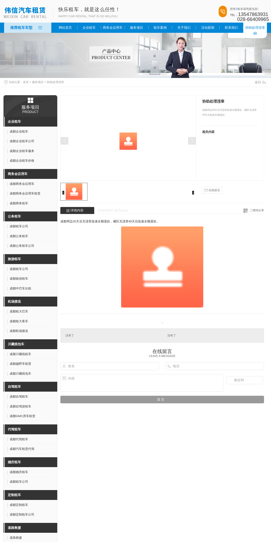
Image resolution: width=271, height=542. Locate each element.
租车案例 (160, 27)
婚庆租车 (14, 462)
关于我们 (184, 27)
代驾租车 (14, 429)
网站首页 (65, 27)
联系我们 (231, 27)
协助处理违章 (255, 27)
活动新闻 (207, 27)
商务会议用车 (113, 27)
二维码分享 (257, 210)
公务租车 (14, 216)
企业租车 (89, 27)
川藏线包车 (16, 344)
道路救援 (14, 527)
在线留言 (212, 190)
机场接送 (14, 301)
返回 (260, 82)
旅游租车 (14, 259)
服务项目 (136, 27)
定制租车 (14, 495)
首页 (26, 82)
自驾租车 (14, 386)
